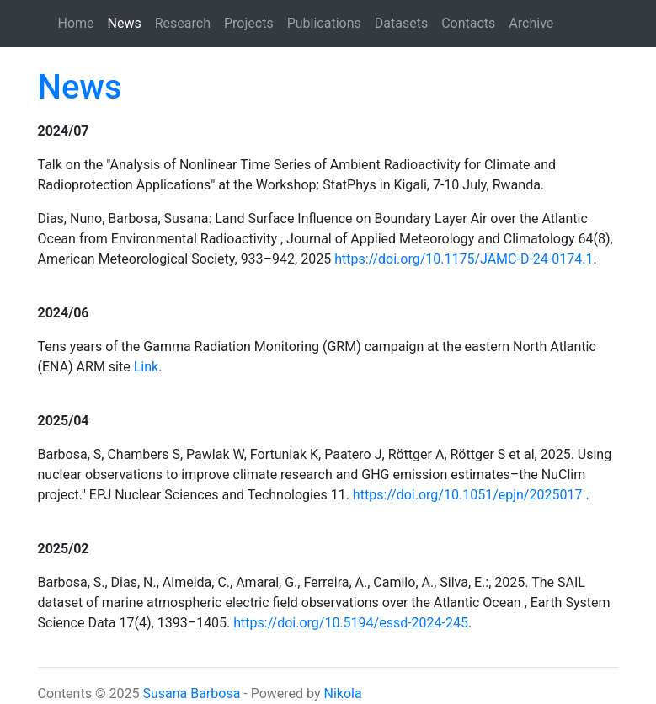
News (128, 22)
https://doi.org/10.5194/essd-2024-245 (350, 623)
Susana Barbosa (191, 693)
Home (76, 23)
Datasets (401, 23)
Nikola (343, 693)
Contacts (468, 23)
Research (183, 23)
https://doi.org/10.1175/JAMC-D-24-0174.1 (463, 259)
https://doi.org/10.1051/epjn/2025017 (468, 495)
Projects (249, 23)
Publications (324, 23)
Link (146, 367)
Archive (531, 23)
